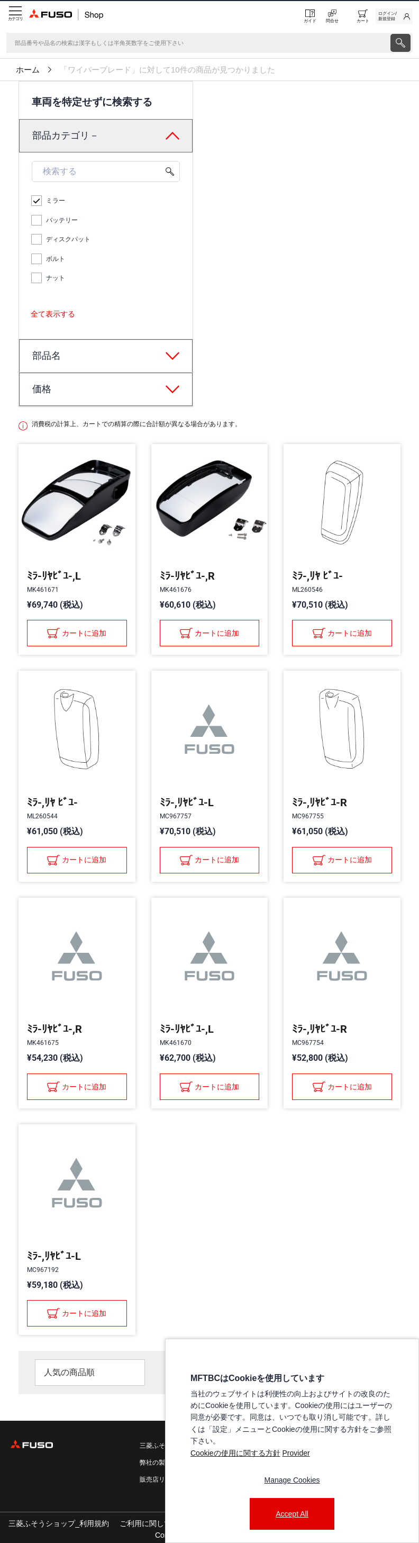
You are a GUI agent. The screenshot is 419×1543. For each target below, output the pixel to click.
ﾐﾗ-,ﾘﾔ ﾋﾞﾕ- (317, 576)
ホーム (28, 70)
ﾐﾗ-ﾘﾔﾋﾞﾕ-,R (187, 576)
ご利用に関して (145, 1523)
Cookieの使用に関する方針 (235, 1453)
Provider (295, 1453)
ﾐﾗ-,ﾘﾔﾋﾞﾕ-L (187, 802)
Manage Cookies (292, 1480)
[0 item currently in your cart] (363, 16)
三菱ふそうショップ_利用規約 (58, 1523)
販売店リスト (159, 1479)
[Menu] (14, 16)
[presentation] (400, 43)
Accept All (292, 1514)
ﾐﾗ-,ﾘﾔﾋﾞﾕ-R (319, 802)
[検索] (197, 43)
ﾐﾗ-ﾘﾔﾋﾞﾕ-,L (54, 576)
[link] (394, 16)
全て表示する (53, 314)
